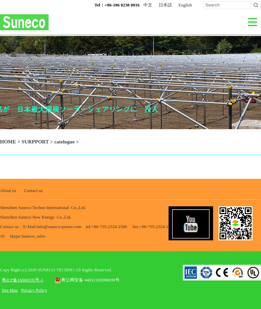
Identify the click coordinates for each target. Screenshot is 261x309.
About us (8, 190)
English (185, 4)
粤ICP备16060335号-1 (22, 279)
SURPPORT (35, 141)
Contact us (33, 190)
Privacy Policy (34, 290)
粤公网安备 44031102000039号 (87, 280)
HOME (8, 141)
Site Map (10, 290)
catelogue (64, 141)
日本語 (165, 4)
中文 (147, 4)
